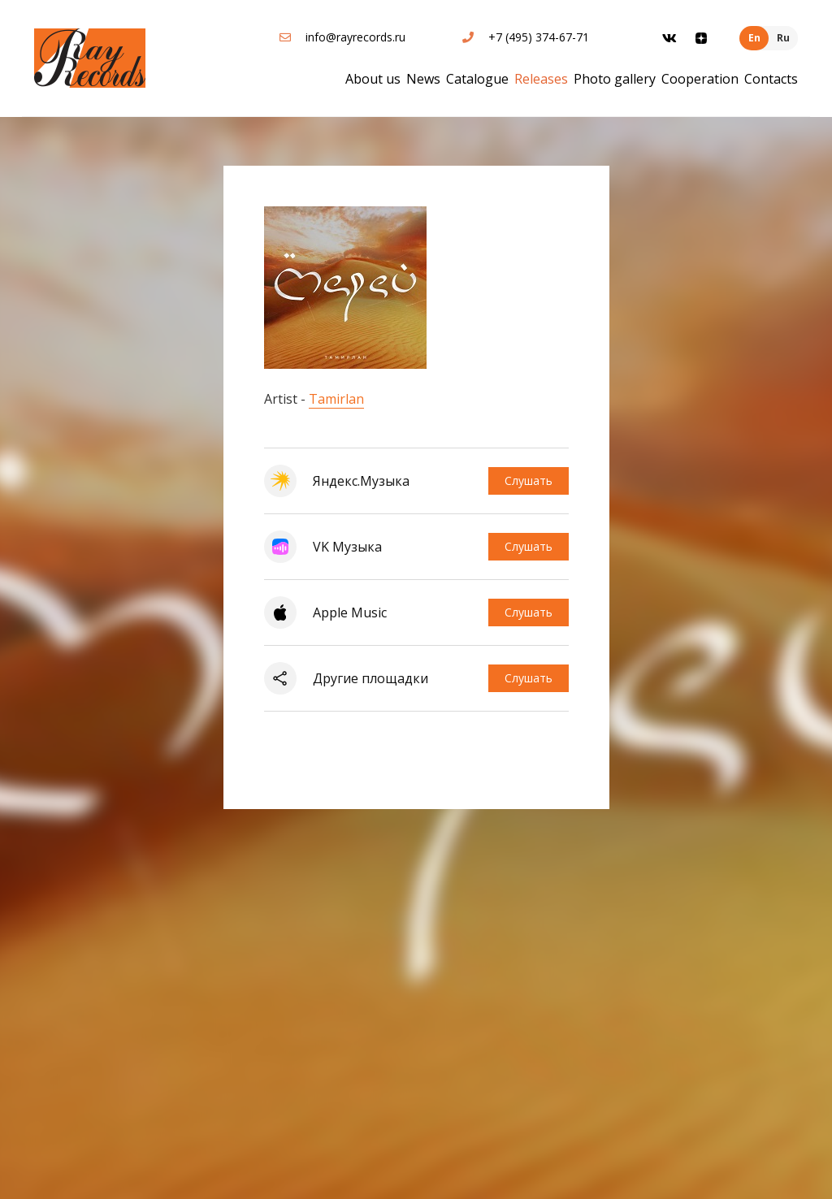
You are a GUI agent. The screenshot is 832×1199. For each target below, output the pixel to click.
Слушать (528, 480)
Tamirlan (336, 399)
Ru (783, 38)
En (754, 38)
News (423, 79)
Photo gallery (615, 79)
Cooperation (700, 79)
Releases (541, 79)
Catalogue (477, 79)
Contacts (771, 79)
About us (373, 79)
